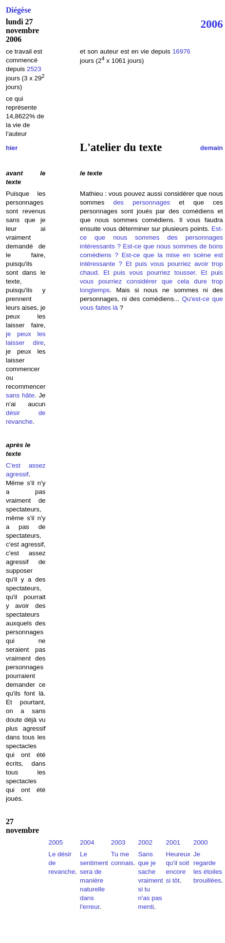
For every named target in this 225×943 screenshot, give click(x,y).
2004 (87, 842)
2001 (173, 842)
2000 (200, 842)
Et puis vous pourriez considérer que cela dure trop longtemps (151, 281)
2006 (212, 24)
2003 (118, 842)
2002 (145, 842)
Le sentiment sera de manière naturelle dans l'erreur (94, 880)
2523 (34, 69)
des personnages (141, 202)
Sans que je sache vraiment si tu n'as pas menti (150, 880)
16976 (181, 51)
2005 (55, 842)
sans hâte (20, 395)
